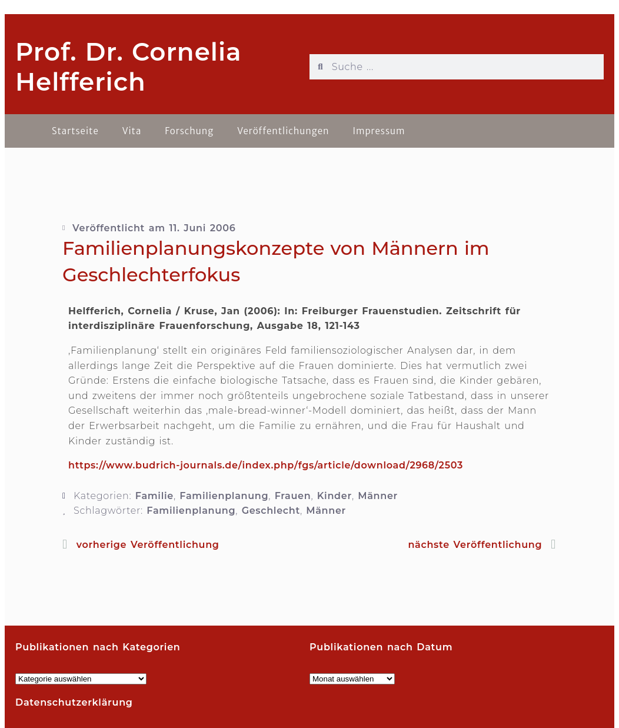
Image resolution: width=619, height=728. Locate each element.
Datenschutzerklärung (74, 702)
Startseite (75, 131)
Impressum (378, 131)
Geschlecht (271, 510)
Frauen (293, 495)
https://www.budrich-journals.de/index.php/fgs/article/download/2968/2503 (265, 465)
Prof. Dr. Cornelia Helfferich (128, 66)
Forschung (189, 131)
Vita (132, 131)
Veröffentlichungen (283, 131)
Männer (378, 495)
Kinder (334, 495)
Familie (154, 495)
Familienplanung (223, 495)
